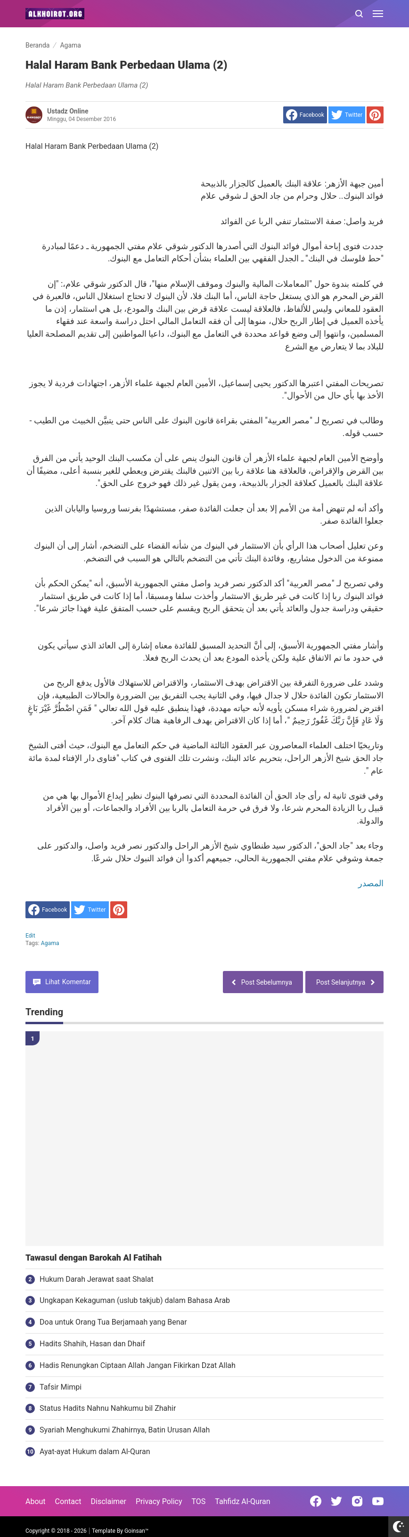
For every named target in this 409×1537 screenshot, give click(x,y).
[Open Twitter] (336, 1501)
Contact (68, 1501)
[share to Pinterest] (375, 114)
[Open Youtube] (378, 1501)
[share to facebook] (305, 114)
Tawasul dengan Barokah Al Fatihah (93, 1257)
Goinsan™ (136, 1531)
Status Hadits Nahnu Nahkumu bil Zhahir (108, 1408)
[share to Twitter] (346, 114)
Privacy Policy (159, 1501)
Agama (50, 943)
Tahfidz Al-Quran (242, 1501)
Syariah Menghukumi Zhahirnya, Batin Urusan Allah (125, 1429)
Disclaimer (108, 1501)
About (35, 1501)
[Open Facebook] (315, 1501)
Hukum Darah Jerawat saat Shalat (97, 1279)
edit (30, 935)
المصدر (371, 883)
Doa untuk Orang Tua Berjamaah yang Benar (113, 1322)
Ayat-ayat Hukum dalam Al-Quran (95, 1451)
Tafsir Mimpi (61, 1387)
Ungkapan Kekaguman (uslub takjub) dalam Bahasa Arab (135, 1300)
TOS (198, 1501)
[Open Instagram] (357, 1501)
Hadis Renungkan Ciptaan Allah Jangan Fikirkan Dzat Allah (138, 1365)
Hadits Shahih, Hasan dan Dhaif (92, 1343)
